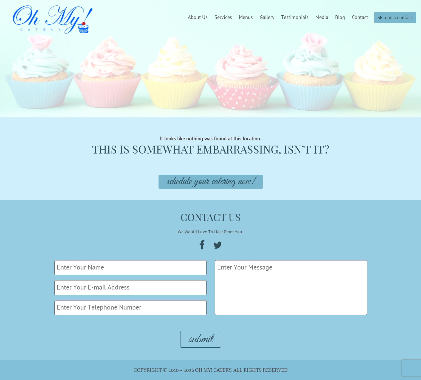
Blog (340, 17)
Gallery (267, 17)
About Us (198, 17)
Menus (246, 17)
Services (223, 17)
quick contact (395, 17)
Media (321, 17)
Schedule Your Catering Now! (211, 182)
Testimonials (295, 17)
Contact (360, 17)
